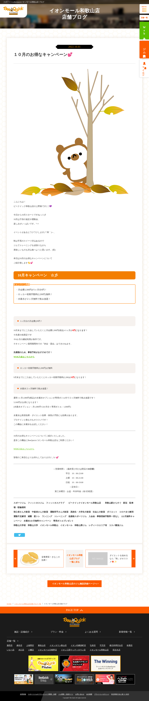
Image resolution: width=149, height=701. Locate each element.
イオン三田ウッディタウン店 (73, 650)
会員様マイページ (144, 70)
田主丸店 (116, 650)
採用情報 (23, 694)
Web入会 (144, 30)
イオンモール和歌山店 (99, 650)
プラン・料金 (57, 632)
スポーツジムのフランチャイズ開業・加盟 (42, 694)
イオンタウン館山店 (58, 645)
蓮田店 (9, 645)
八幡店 (31, 650)
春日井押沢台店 (116, 645)
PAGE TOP (74, 610)
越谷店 (19, 645)
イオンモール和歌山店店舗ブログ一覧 (27, 604)
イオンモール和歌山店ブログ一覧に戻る (74, 558)
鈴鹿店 (129, 645)
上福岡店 (30, 645)
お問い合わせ (79, 694)
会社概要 (89, 694)
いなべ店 (10, 650)
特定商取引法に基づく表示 (120, 694)
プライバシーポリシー (101, 694)
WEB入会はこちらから (24, 357)
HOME (9, 604)
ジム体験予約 (144, 49)
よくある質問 (91, 632)
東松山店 (42, 645)
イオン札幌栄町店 (78, 645)
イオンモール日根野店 (47, 650)
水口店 (21, 650)
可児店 (102, 645)
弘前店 (93, 645)
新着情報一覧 (125, 632)
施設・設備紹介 (21, 632)
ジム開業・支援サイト (65, 694)
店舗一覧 (144, 18)
